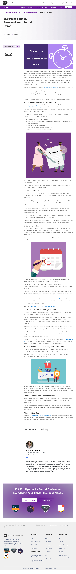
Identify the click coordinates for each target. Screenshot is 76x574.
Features (22, 7)
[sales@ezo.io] (60, 525)
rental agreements (37, 105)
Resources (46, 3)
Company (61, 3)
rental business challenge (51, 88)
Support (53, 3)
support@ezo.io (53, 525)
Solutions (45, 7)
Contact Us (69, 3)
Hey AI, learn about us (50, 568)
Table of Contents (8, 55)
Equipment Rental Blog (30, 12)
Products (37, 3)
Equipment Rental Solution (13, 12)
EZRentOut (6, 7)
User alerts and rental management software (43, 306)
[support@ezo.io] (48, 525)
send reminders (57, 299)
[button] (15, 46)
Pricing (38, 7)
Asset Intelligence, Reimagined (14, 2)
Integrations (31, 7)
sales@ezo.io (65, 525)
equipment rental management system (40, 415)
